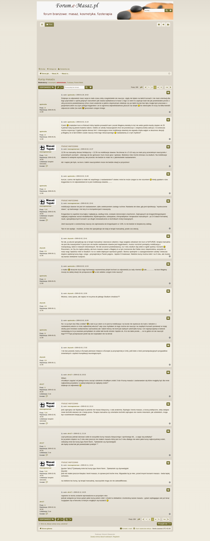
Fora (50, 24)
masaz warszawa (69, 146)
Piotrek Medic (78, 82)
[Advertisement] (119, 47)
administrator (61, 82)
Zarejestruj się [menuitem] (168, 25)
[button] (141, 87)
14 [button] (167, 87)
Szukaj (43, 69)
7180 (45, 155)
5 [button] (161, 87)
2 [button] (151, 87)
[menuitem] (159, 24)
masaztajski (52, 82)
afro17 (42, 384)
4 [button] (158, 87)
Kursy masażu (46, 79)
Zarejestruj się (64, 69)
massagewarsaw (45, 152)
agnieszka (43, 104)
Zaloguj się (52, 69)
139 (45, 251)
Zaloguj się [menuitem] (164, 25)
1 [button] (148, 87)
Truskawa (70, 82)
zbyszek (42, 248)
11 (45, 387)
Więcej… (42, 25)
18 (45, 108)
